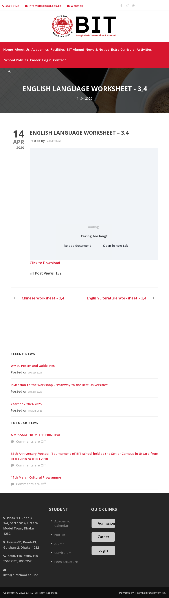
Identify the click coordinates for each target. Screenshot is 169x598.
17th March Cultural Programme (36, 477)
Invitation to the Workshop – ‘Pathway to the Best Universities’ (59, 385)
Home (8, 49)
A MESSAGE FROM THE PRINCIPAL (36, 435)
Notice (59, 534)
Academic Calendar (62, 523)
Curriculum (63, 552)
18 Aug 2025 (35, 410)
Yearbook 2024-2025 (26, 404)
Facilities (58, 49)
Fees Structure (66, 561)
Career (35, 60)
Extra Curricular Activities (131, 49)
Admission (106, 523)
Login (46, 60)
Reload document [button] (75, 245)
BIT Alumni (75, 49)
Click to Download (45, 262)
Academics (40, 49)
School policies (16, 60)
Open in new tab (113, 245)
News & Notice (97, 49)
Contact (59, 60)
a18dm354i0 (54, 141)
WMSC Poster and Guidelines (33, 366)
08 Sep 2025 (35, 391)
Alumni (59, 543)
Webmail (77, 6)
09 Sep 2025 (35, 372)
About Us (22, 49)
